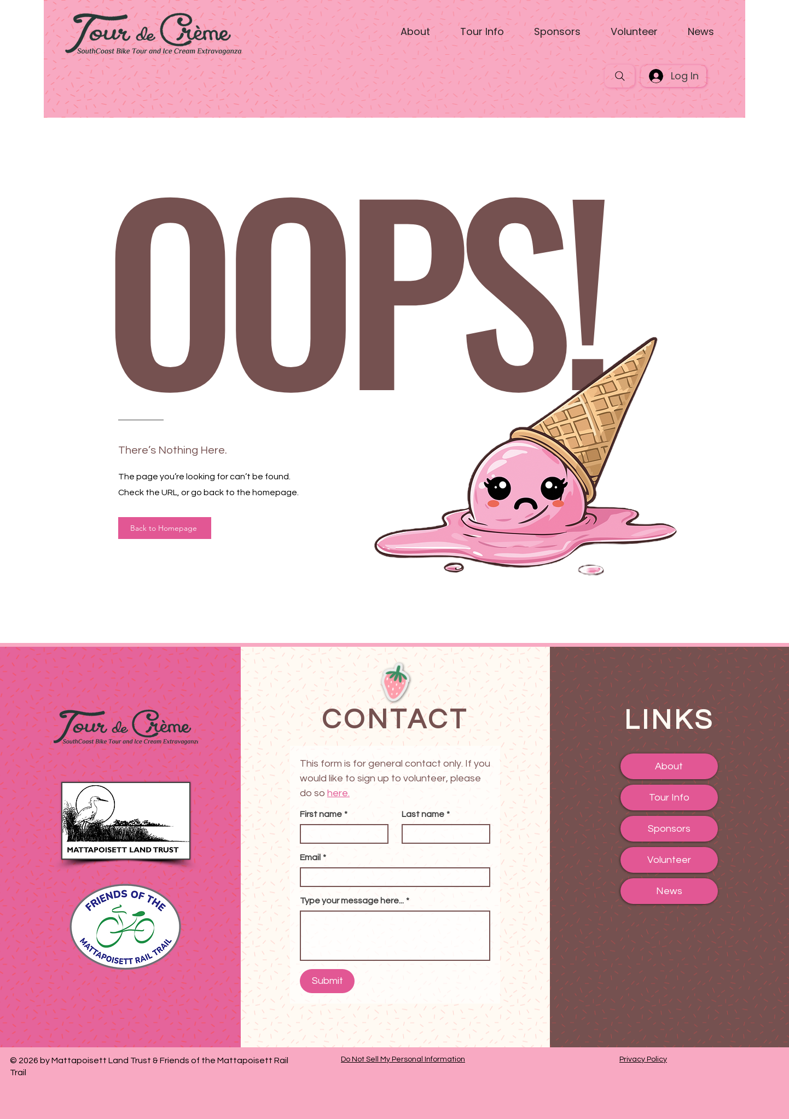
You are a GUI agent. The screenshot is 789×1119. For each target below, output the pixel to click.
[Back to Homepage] (164, 528)
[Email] (392, 877)
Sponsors (669, 829)
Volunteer (669, 860)
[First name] (341, 834)
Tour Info (669, 797)
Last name (426, 814)
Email (313, 857)
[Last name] (443, 834)
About (669, 766)
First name (323, 814)
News (669, 891)
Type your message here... (354, 900)
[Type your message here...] (395, 935)
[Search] (620, 76)
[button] (415, 31)
